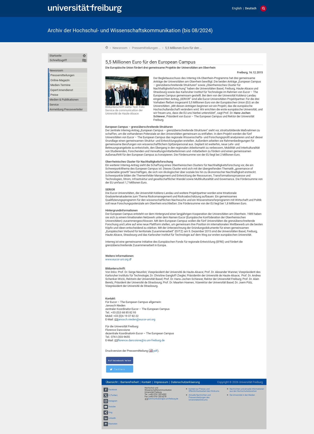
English (237, 8)
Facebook (112, 390)
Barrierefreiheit (129, 382)
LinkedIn (112, 418)
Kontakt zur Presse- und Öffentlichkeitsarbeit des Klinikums (204, 390)
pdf (155, 350)
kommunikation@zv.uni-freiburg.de (163, 399)
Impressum (161, 382)
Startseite (106, 47)
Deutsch (250, 8)
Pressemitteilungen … (146, 48)
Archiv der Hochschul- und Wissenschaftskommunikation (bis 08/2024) (130, 30)
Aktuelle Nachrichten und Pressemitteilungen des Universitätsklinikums (200, 397)
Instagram (112, 401)
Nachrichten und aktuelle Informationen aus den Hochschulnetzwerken (247, 390)
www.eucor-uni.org (116, 259)
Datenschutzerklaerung (185, 382)
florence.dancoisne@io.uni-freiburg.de (141, 340)
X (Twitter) (113, 395)
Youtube (112, 406)
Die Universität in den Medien (242, 395)
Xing (110, 412)
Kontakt (146, 382)
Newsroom (120, 48)
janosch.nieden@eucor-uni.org (136, 319)
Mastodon (112, 424)
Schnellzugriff (58, 60)
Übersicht (112, 382)
